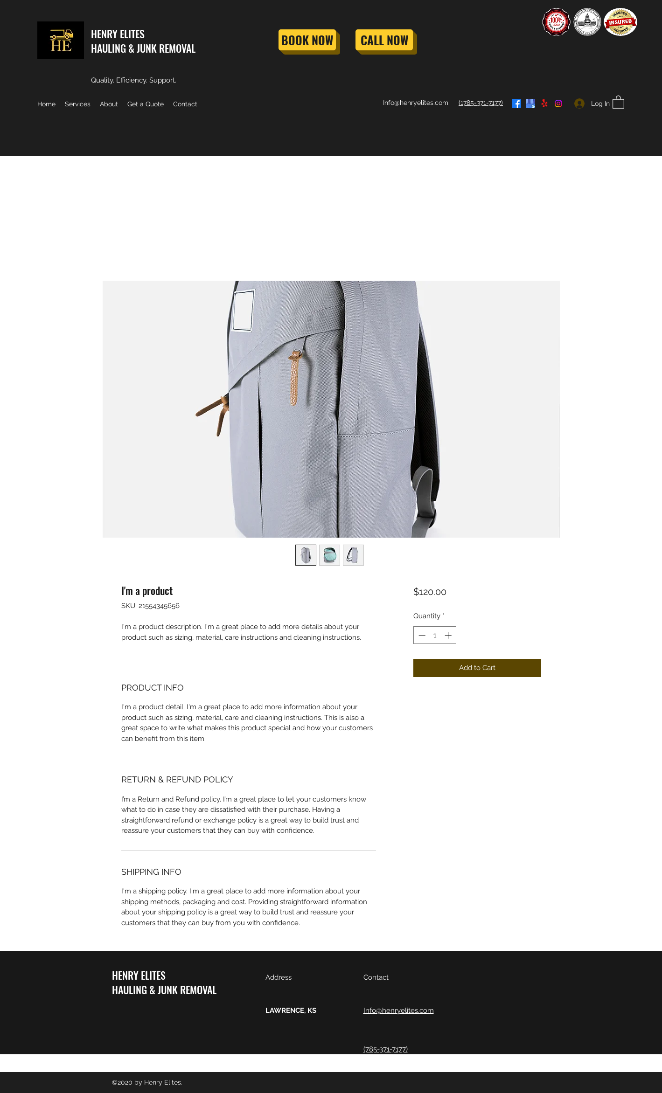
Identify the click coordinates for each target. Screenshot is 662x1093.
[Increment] (449, 635)
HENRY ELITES (118, 33)
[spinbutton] (435, 635)
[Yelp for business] (544, 103)
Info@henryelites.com (415, 102)
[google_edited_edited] (530, 103)
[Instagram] (558, 103)
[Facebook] (516, 103)
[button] (618, 102)
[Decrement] (421, 635)
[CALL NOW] (384, 39)
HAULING (108, 48)
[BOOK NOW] (307, 39)
